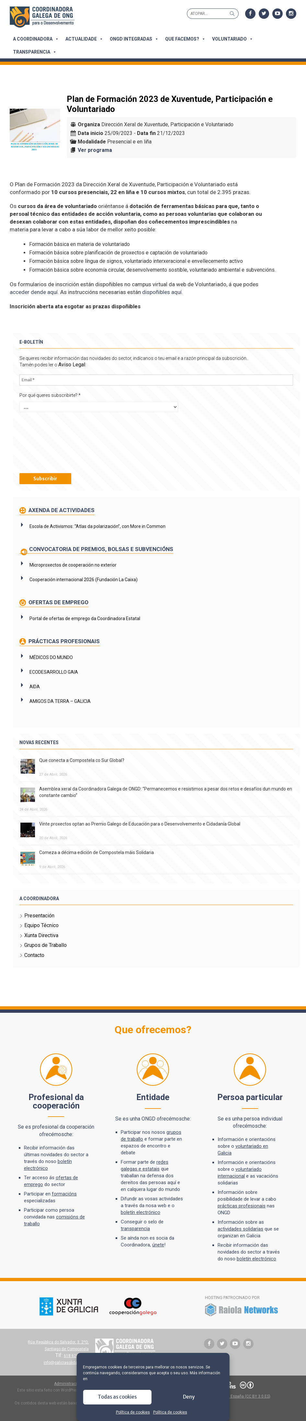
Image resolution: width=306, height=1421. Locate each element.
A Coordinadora (36, 38)
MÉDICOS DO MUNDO (51, 657)
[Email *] (156, 380)
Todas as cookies (117, 1397)
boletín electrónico (140, 1212)
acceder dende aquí (34, 292)
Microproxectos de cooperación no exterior (73, 565)
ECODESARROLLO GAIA (53, 672)
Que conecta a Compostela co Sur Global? (81, 760)
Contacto (34, 955)
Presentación (39, 916)
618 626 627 (75, 1356)
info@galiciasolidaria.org (66, 1362)
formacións (64, 1194)
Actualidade (84, 38)
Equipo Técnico (41, 925)
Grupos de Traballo (45, 945)
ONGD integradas (134, 38)
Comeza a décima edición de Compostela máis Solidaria (96, 852)
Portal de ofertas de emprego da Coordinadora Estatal (84, 618)
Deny (189, 1397)
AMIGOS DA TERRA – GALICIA (60, 701)
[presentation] (46, 442)
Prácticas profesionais (63, 641)
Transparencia (35, 51)
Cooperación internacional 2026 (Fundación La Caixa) (83, 579)
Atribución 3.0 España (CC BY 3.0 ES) (237, 1396)
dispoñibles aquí (162, 292)
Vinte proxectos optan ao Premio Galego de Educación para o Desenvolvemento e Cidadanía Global (139, 824)
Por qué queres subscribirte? (50, 395)
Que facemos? (185, 38)
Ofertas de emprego (57, 602)
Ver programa (95, 150)
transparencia (135, 1228)
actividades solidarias (240, 1229)
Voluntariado (232, 38)
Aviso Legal (71, 364)
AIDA (34, 686)
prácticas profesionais (242, 1206)
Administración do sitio (75, 1383)
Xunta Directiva (41, 935)
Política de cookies (133, 1412)
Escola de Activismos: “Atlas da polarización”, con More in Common (97, 526)
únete (158, 1245)
